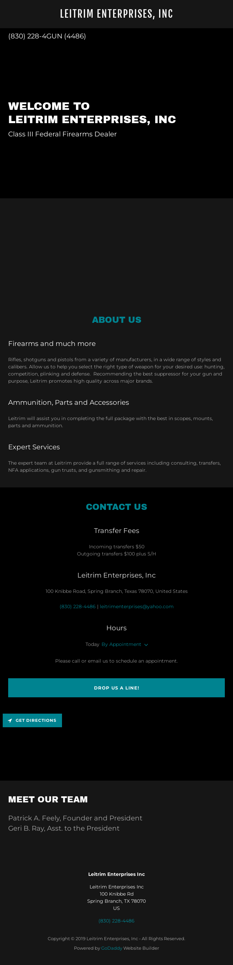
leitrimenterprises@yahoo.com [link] (137, 606)
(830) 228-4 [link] (27, 36)
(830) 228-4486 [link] (78, 606)
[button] (144, 645)
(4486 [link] (74, 36)
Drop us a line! (116, 688)
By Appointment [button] (121, 644)
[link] (116, 16)
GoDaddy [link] (111, 948)
